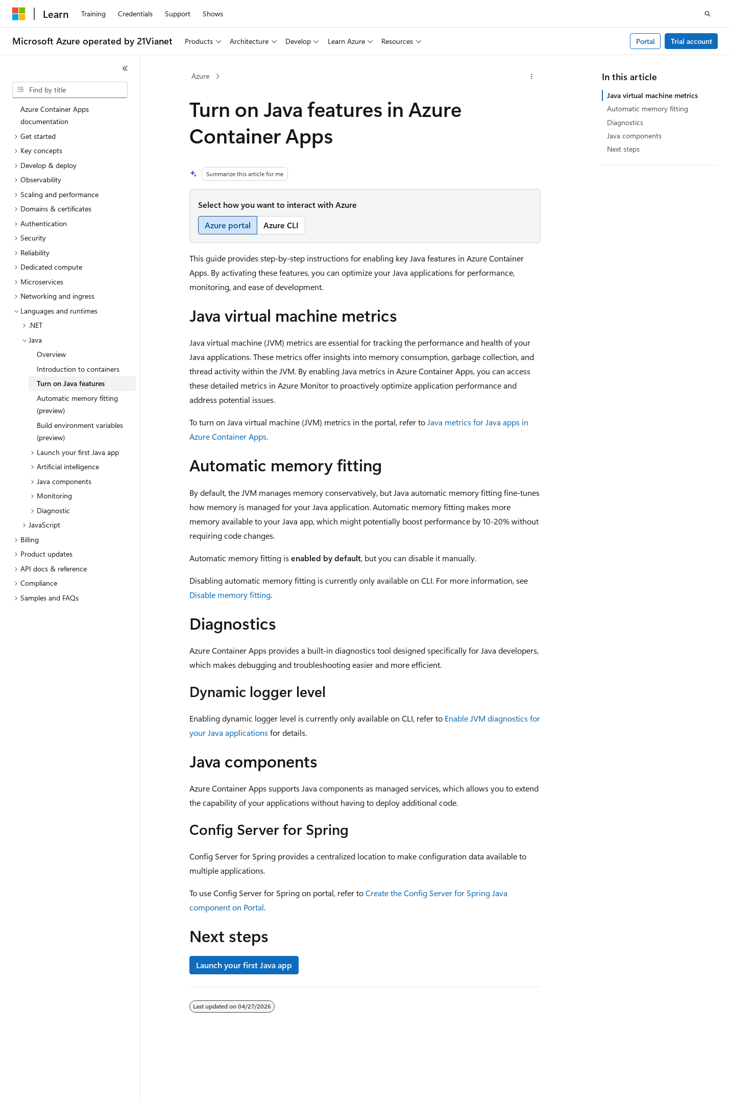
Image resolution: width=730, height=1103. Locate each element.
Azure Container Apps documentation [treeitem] (54, 115)
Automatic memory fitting (647, 108)
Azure (200, 76)
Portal (645, 41)
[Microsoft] (19, 13)
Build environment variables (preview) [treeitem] (80, 431)
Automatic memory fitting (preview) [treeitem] (77, 404)
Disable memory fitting (230, 594)
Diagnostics (625, 122)
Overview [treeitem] (51, 354)
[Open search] (707, 14)
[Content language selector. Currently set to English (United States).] (59, 1086)
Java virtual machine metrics (652, 95)
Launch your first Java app (244, 965)
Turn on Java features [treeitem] (71, 383)
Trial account (691, 41)
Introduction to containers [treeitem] (78, 369)
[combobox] (70, 90)
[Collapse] (125, 68)
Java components (634, 135)
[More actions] (532, 76)
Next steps (623, 149)
